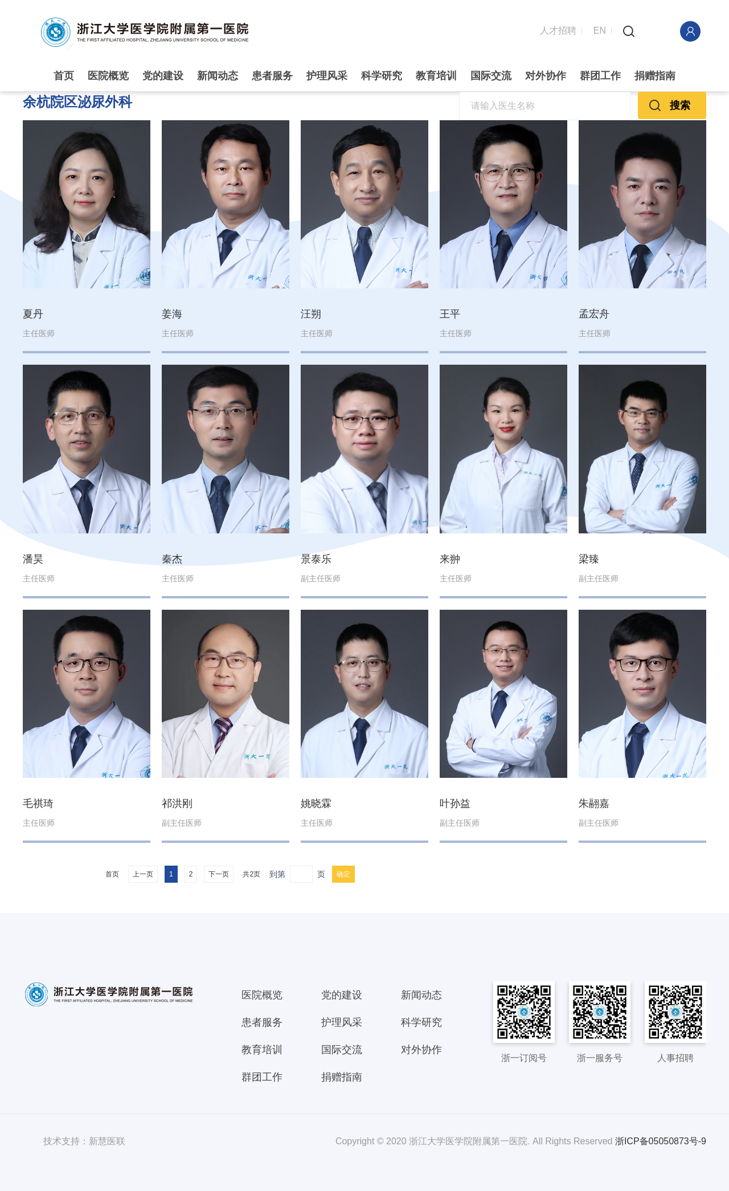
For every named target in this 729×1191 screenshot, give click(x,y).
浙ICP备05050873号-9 (660, 1140)
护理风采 (326, 75)
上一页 (143, 874)
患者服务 (272, 75)
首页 (64, 75)
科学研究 (381, 75)
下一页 (218, 874)
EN (599, 30)
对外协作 (545, 75)
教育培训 (436, 75)
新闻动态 (217, 75)
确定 (343, 874)
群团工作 (600, 75)
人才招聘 (558, 30)
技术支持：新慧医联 (84, 1140)
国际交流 (490, 75)
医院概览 (108, 75)
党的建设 (162, 75)
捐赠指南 (654, 75)
